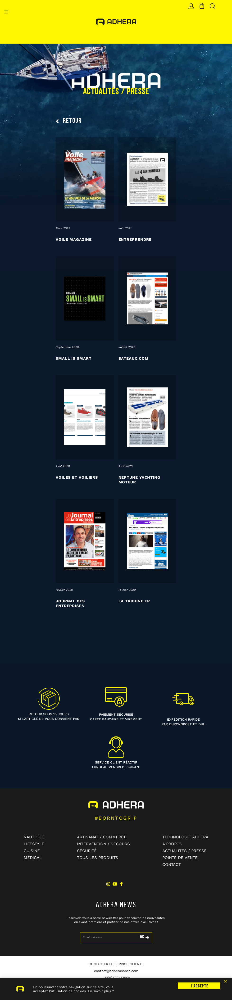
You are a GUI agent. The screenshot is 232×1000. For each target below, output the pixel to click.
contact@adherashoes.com (116, 971)
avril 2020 (63, 466)
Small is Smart (73, 358)
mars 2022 (63, 228)
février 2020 (64, 589)
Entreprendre (135, 239)
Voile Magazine (74, 239)
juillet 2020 (126, 347)
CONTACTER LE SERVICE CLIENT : (116, 964)
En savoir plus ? (101, 995)
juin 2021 (125, 228)
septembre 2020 (67, 347)
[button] (6, 12)
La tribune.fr (134, 601)
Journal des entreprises (70, 603)
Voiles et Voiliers (77, 477)
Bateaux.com (133, 358)
